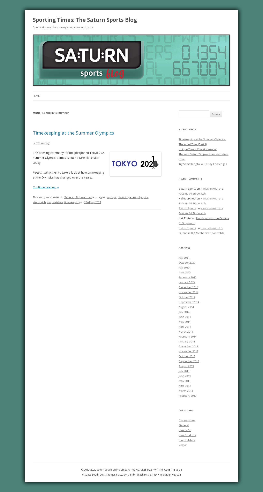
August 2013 (186, 366)
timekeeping (72, 202)
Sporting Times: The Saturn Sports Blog (85, 19)
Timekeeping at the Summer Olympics (73, 133)
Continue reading (46, 187)
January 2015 (187, 282)
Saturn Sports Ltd (107, 469)
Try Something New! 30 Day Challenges (203, 164)
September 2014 (189, 302)
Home (36, 96)
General (69, 197)
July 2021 (184, 257)
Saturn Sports (187, 188)
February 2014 (187, 336)
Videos (183, 445)
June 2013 (185, 376)
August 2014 (186, 307)
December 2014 (188, 287)
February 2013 (187, 396)
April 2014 (185, 326)
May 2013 (184, 381)
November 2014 (188, 292)
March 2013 (186, 391)
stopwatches (55, 202)
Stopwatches (83, 197)
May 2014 (184, 322)
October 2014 (187, 297)
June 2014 (185, 317)
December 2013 (188, 346)
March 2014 (186, 331)
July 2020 (184, 267)
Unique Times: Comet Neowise (198, 149)
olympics (142, 197)
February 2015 (187, 277)
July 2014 (184, 312)
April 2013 (185, 386)
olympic (112, 197)
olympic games (127, 197)
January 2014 (187, 341)
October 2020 (187, 262)
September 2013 (189, 361)
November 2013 (188, 351)
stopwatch (39, 202)
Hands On (185, 430)
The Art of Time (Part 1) (193, 144)
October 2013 (187, 356)
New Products (187, 435)
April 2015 (185, 272)
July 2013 (184, 371)
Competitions (187, 420)
